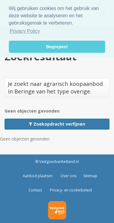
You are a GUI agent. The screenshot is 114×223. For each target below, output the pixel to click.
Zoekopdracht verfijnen (57, 124)
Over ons (68, 175)
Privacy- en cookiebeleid (70, 190)
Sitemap (90, 175)
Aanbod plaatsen (38, 175)
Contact (35, 190)
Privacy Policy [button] (25, 31)
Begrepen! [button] (57, 46)
